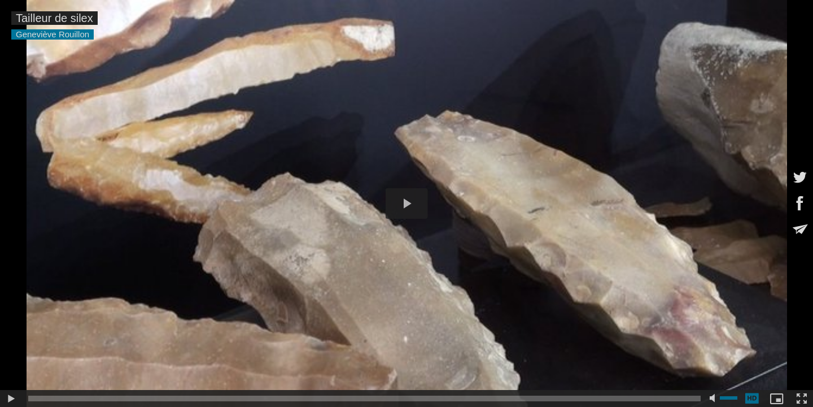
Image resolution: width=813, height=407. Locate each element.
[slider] (364, 398)
